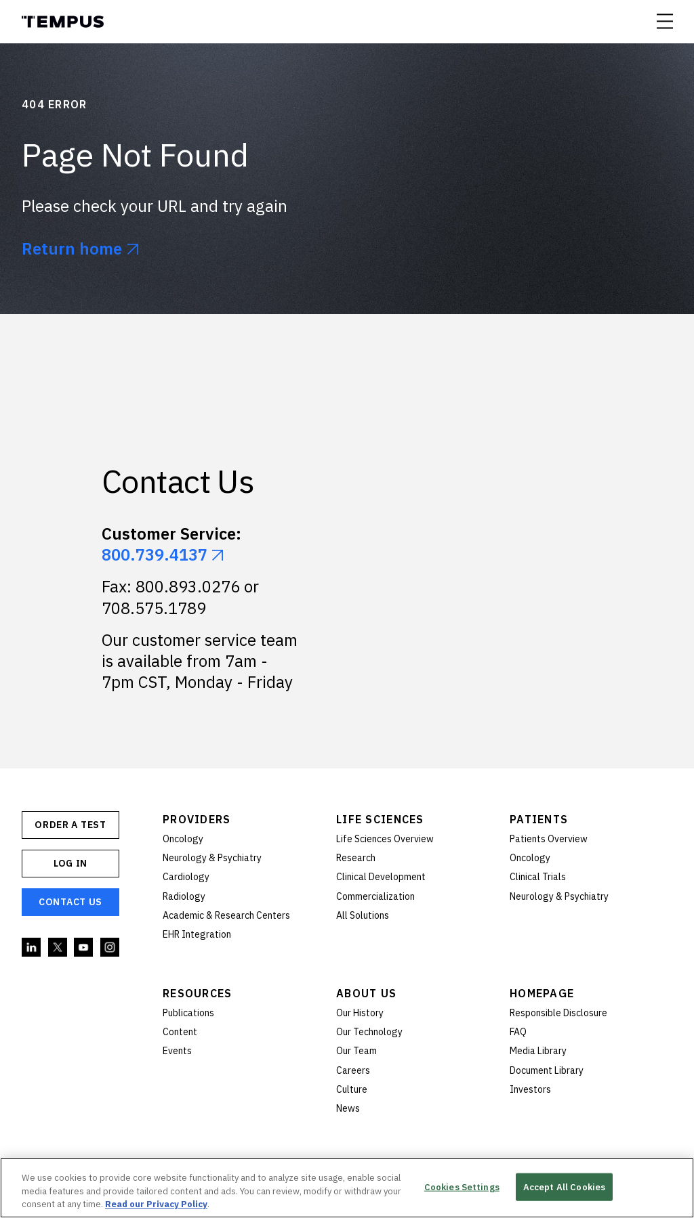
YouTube (84, 947)
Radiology (184, 896)
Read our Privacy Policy (156, 1204)
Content (180, 1032)
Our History (360, 1013)
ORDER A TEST (70, 825)
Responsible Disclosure (558, 1013)
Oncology (183, 839)
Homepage (542, 993)
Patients (539, 819)
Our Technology (369, 1032)
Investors (530, 1089)
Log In (70, 863)
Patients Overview (549, 839)
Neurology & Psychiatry (212, 858)
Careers (353, 1070)
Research (355, 858)
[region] (347, 1188)
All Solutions (362, 915)
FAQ (518, 1032)
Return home (72, 248)
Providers (197, 819)
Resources (197, 993)
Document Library (547, 1070)
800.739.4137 (154, 554)
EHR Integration (197, 934)
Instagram (110, 947)
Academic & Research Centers (226, 915)
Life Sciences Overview (385, 839)
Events (177, 1051)
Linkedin (31, 947)
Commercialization (375, 896)
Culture (351, 1089)
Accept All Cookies (564, 1186)
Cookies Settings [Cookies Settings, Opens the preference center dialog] (461, 1186)
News (348, 1108)
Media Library (538, 1051)
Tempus (63, 22)
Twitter (58, 947)
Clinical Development (381, 877)
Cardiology (186, 877)
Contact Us (70, 902)
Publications (188, 1013)
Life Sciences (380, 819)
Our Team (356, 1051)
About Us (366, 993)
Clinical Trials (538, 877)
